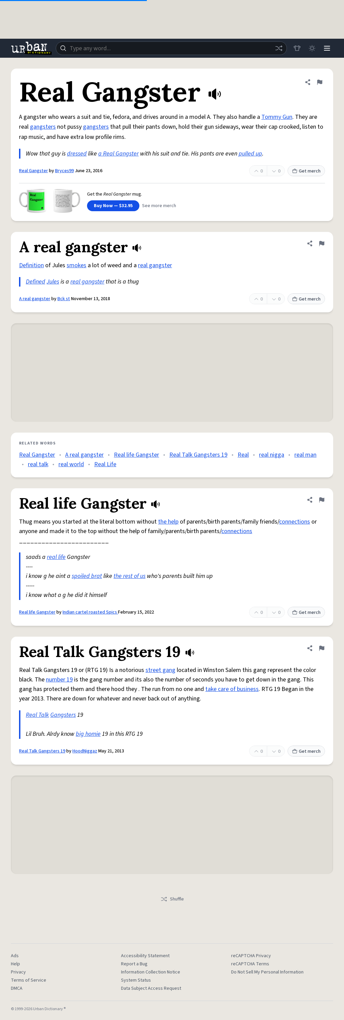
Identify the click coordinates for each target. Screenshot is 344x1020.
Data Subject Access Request (151, 988)
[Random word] (279, 48)
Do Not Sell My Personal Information (267, 972)
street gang (160, 670)
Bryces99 (64, 170)
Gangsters (63, 715)
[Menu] (327, 48)
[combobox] (171, 48)
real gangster (155, 265)
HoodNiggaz (84, 751)
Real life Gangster (136, 455)
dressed (77, 153)
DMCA (16, 988)
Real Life (105, 464)
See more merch (159, 205)
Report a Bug (134, 964)
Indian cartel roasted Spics (90, 612)
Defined (35, 281)
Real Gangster (33, 170)
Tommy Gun (276, 117)
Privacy (18, 972)
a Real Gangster (118, 153)
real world (71, 464)
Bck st (63, 298)
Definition (31, 265)
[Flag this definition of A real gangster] (321, 243)
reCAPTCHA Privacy (251, 955)
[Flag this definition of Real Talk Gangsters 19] (321, 648)
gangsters (43, 127)
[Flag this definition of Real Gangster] (319, 82)
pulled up (250, 153)
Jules (53, 281)
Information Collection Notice (150, 972)
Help (15, 964)
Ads (15, 955)
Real (243, 455)
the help (168, 521)
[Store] (297, 48)
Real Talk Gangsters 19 (198, 455)
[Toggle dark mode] (312, 48)
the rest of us (129, 576)
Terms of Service (28, 980)
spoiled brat (87, 576)
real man (305, 455)
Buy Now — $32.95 (113, 205)
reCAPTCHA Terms (250, 964)
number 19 (59, 679)
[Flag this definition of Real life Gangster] (321, 499)
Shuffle (172, 899)
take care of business (232, 689)
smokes (76, 265)
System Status (136, 980)
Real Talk (37, 715)
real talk (38, 464)
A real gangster (34, 298)
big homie (88, 734)
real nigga (271, 455)
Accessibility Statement (145, 955)
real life (56, 557)
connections (294, 521)
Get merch (306, 171)
